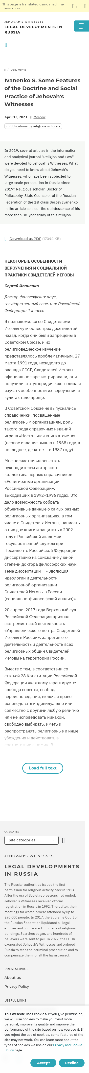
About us (12, 977)
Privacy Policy (16, 986)
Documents (18, 69)
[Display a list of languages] (74, 6)
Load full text (43, 768)
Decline (72, 1063)
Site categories (22, 840)
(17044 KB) (35, 238)
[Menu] (81, 26)
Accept (43, 1063)
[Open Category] (63, 840)
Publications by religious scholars (34, 126)
